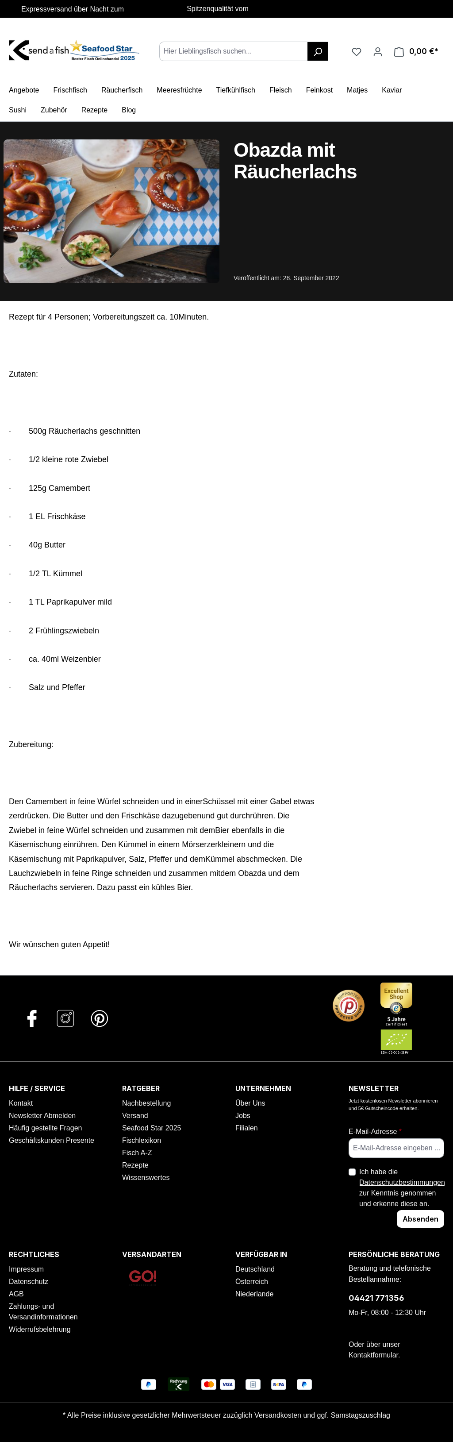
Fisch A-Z (137, 1153)
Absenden (420, 1219)
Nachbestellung (146, 1103)
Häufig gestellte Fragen (45, 1128)
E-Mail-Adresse (375, 1131)
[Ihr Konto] (377, 51)
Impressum (26, 1269)
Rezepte (135, 1165)
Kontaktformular (373, 1355)
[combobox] (233, 51)
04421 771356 (376, 1298)
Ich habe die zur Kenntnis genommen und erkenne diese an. (402, 1187)
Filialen (246, 1128)
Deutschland (255, 1269)
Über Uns (250, 1103)
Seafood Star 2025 (151, 1128)
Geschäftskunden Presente (51, 1140)
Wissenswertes (146, 1177)
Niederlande (254, 1294)
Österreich (251, 1281)
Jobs (242, 1115)
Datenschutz (28, 1281)
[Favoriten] (356, 51)
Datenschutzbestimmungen (402, 1182)
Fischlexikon (141, 1140)
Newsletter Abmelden (42, 1115)
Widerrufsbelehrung (40, 1329)
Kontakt (21, 1103)
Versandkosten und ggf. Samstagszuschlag (322, 1415)
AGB (16, 1294)
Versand (135, 1115)
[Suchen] (317, 51)
